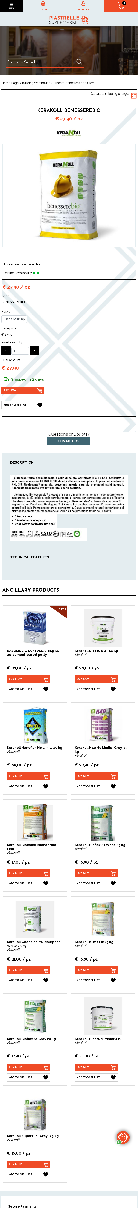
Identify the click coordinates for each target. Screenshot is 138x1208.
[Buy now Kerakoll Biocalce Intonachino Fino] (28, 873)
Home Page (10, 83)
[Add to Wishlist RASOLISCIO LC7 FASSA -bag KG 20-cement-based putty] (28, 689)
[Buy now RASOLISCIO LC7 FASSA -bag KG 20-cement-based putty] (28, 679)
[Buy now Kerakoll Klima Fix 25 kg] (96, 970)
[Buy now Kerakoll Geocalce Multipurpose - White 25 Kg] (28, 970)
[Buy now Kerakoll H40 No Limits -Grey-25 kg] (96, 776)
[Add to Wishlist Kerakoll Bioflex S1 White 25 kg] (96, 883)
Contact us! (69, 441)
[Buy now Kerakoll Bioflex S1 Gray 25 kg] (28, 1067)
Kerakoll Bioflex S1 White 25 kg (100, 845)
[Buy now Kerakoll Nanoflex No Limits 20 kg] (28, 776)
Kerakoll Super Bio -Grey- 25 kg (33, 1136)
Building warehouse (36, 83)
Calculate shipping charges (110, 94)
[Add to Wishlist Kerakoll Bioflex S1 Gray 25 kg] (28, 1077)
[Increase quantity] (34, 350)
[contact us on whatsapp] (123, 1137)
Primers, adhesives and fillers (74, 83)
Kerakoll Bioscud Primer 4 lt (98, 1039)
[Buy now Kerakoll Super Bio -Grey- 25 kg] (28, 1164)
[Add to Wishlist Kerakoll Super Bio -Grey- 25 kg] (28, 1174)
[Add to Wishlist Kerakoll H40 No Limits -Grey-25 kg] (96, 786)
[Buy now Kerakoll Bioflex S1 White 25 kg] (96, 873)
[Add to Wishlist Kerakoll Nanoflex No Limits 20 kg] (28, 786)
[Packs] (14, 319)
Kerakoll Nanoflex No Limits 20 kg (34, 748)
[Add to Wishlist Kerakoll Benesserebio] (22, 405)
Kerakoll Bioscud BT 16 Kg (96, 651)
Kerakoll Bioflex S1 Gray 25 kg (31, 1039)
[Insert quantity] (20, 351)
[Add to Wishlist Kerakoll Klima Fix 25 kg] (96, 980)
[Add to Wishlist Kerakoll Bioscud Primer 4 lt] (96, 1077)
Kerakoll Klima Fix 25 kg (94, 942)
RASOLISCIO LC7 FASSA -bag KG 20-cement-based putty (33, 653)
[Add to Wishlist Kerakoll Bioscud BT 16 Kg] (96, 689)
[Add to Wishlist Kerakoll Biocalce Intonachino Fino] (28, 883)
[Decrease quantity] (6, 350)
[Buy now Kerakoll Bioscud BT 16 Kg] (96, 679)
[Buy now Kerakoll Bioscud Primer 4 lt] (96, 1067)
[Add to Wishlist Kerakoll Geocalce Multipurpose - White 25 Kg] (28, 980)
